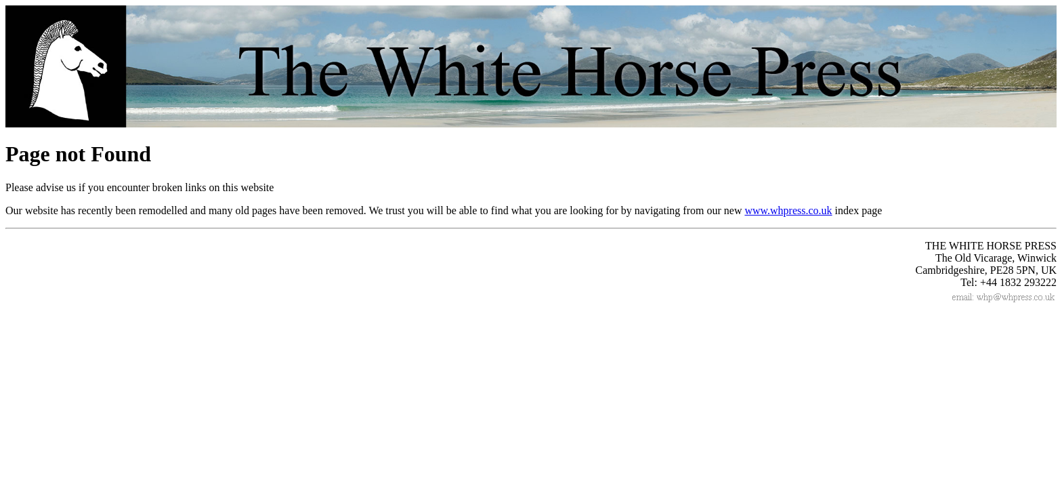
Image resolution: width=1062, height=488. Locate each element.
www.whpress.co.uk (788, 210)
